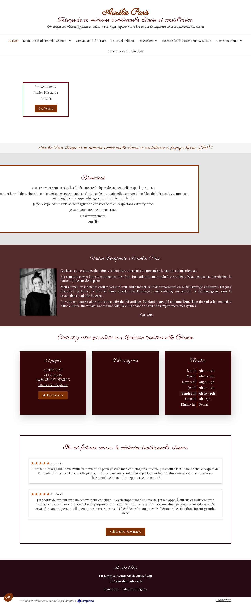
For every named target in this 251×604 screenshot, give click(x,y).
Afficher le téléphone (53, 385)
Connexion (223, 600)
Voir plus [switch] (146, 314)
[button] (8, 597)
